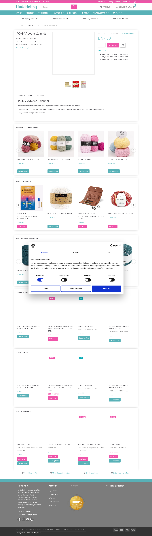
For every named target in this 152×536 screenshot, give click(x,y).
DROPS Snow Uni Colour (28, 160)
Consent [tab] (44, 253)
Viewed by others (24, 293)
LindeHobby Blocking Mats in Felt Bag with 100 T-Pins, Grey (60, 328)
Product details (26, 96)
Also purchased (23, 411)
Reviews (40, 96)
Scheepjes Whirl (85, 326)
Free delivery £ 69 (61, 19)
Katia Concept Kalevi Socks (120, 214)
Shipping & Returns (113, 2)
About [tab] (107, 253)
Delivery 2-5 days (121, 19)
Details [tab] (76, 253)
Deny (46, 289)
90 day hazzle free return (61, 473)
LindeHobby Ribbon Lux (89, 445)
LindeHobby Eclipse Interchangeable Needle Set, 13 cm (91, 216)
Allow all (106, 289)
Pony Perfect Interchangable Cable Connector (28, 216)
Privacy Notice (80, 530)
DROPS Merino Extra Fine (59, 160)
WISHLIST (106, 7)
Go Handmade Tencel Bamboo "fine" (119, 327)
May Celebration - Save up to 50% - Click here (32, 2)
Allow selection (76, 289)
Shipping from (29, 19)
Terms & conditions (63, 530)
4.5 (36, 19)
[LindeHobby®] (26, 6)
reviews (114, 34)
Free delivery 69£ (30, 473)
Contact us (101, 2)
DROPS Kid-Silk (23, 445)
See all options (23, 171)
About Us (126, 2)
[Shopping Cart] (126, 6)
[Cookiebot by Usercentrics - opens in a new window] (112, 245)
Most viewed (22, 352)
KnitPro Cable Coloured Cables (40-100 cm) (28, 327)
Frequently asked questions (27, 515)
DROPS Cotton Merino (118, 160)
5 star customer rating (121, 473)
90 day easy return (91, 19)
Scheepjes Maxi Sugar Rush (60, 214)
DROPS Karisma (84, 160)
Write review (129, 34)
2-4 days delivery (92, 473)
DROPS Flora (114, 445)
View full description (23, 48)
